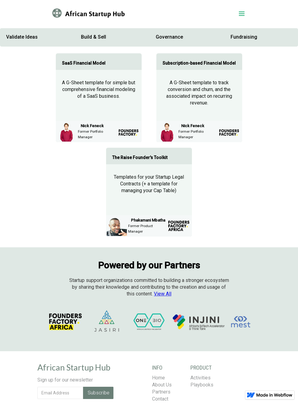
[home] (88, 14)
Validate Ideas (22, 37)
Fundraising (244, 37)
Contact (160, 399)
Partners (161, 392)
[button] (180, 14)
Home (158, 378)
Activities (200, 378)
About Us (162, 385)
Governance (169, 37)
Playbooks (201, 385)
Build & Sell (93, 37)
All (162, 294)
